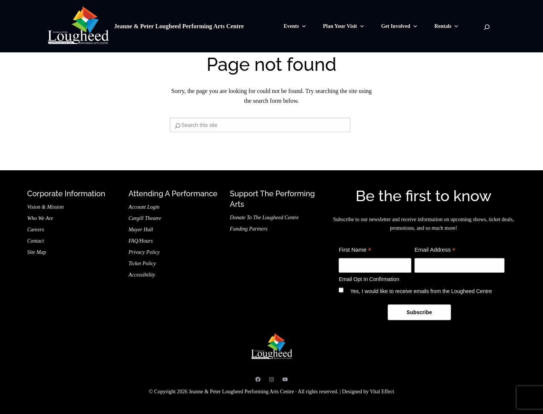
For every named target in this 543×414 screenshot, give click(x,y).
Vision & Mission (45, 207)
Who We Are (40, 218)
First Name (355, 250)
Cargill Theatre (145, 218)
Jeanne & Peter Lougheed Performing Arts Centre (179, 26)
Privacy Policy (144, 252)
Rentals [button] (446, 26)
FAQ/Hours (141, 241)
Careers (35, 229)
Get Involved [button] (399, 26)
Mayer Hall (141, 229)
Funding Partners (249, 229)
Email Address (435, 250)
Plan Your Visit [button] (344, 26)
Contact (35, 241)
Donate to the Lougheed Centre (264, 217)
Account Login (144, 207)
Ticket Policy (142, 263)
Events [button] (295, 26)
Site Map (36, 252)
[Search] (487, 27)
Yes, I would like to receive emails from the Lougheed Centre (421, 291)
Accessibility (142, 275)
